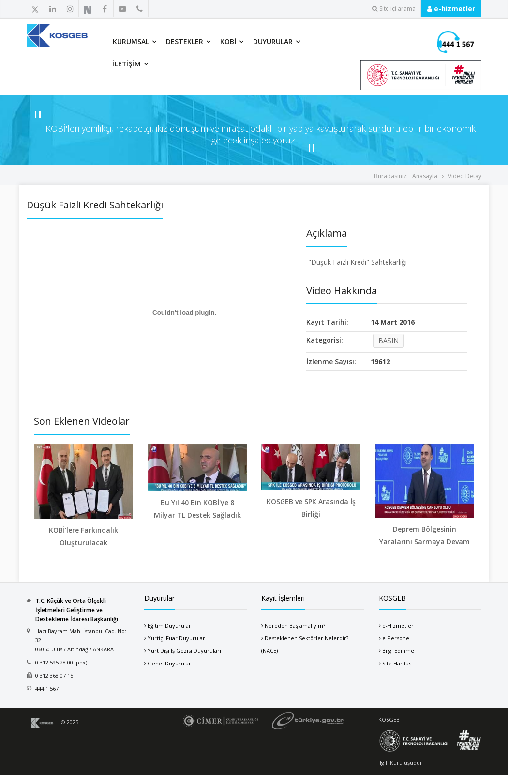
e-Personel (396, 638)
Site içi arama (394, 8)
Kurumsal (131, 41)
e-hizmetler (451, 8)
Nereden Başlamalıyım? (295, 625)
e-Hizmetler (398, 625)
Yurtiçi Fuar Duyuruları (177, 638)
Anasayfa (424, 176)
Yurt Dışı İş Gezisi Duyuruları (184, 650)
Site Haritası (397, 663)
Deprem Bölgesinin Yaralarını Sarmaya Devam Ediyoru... (424, 541)
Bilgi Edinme (398, 650)
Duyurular (273, 41)
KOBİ (228, 41)
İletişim (127, 63)
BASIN (388, 340)
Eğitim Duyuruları (170, 625)
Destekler (184, 41)
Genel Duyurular (169, 663)
